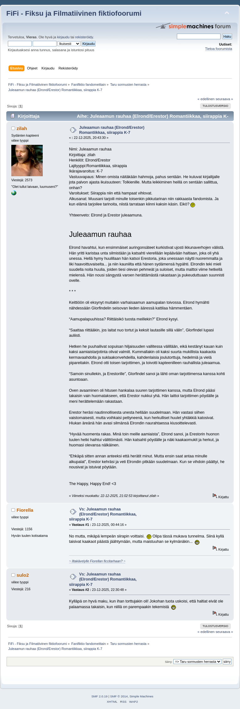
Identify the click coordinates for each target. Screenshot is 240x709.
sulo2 (23, 575)
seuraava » (224, 99)
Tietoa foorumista (218, 49)
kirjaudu (63, 37)
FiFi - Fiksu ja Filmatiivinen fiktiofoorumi (73, 13)
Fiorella (25, 510)
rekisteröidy (84, 37)
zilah (22, 128)
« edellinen (206, 99)
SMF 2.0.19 (99, 696)
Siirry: (168, 661)
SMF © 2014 (119, 696)
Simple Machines (141, 696)
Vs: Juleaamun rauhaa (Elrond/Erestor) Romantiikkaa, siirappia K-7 (103, 514)
